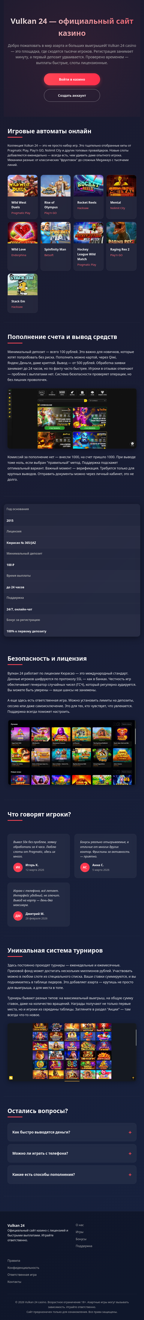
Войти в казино (72, 79)
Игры (79, 1232)
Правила (14, 1261)
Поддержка (84, 1246)
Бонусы (81, 1239)
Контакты (14, 1282)
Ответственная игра (22, 1275)
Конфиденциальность (23, 1268)
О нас (80, 1225)
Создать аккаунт (72, 95)
